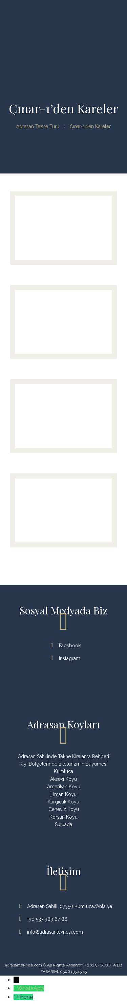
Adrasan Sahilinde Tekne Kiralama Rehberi (63, 756)
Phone (25, 997)
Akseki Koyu (63, 779)
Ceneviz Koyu (63, 809)
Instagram (66, 658)
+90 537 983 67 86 (43, 919)
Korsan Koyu (63, 817)
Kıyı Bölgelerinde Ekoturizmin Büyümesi (63, 764)
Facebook (66, 645)
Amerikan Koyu (63, 786)
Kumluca (63, 771)
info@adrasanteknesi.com (51, 932)
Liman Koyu (63, 794)
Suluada (63, 824)
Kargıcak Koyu (63, 801)
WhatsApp (30, 988)
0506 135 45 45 (73, 971)
